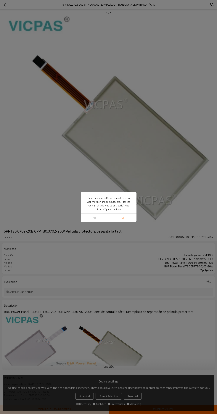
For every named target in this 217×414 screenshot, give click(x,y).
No (94, 218)
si (122, 218)
